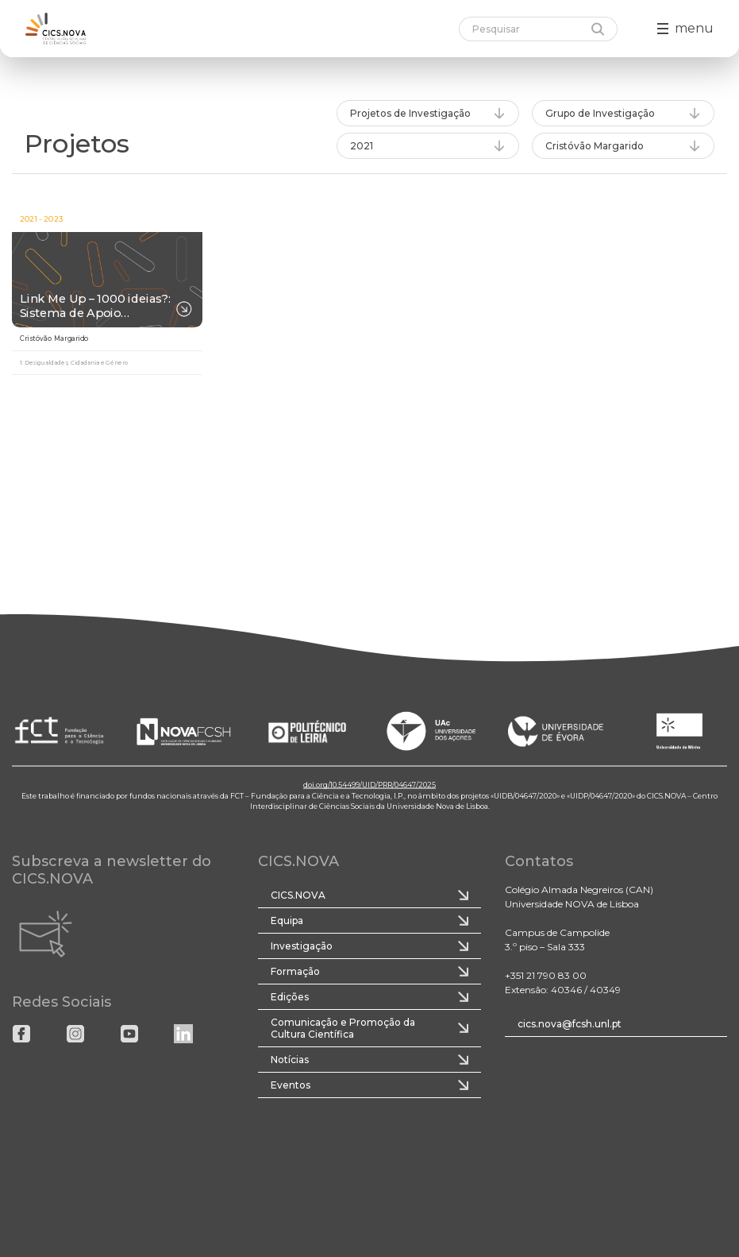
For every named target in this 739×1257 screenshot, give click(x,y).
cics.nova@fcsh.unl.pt (570, 1024)
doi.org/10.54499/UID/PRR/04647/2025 (369, 784)
